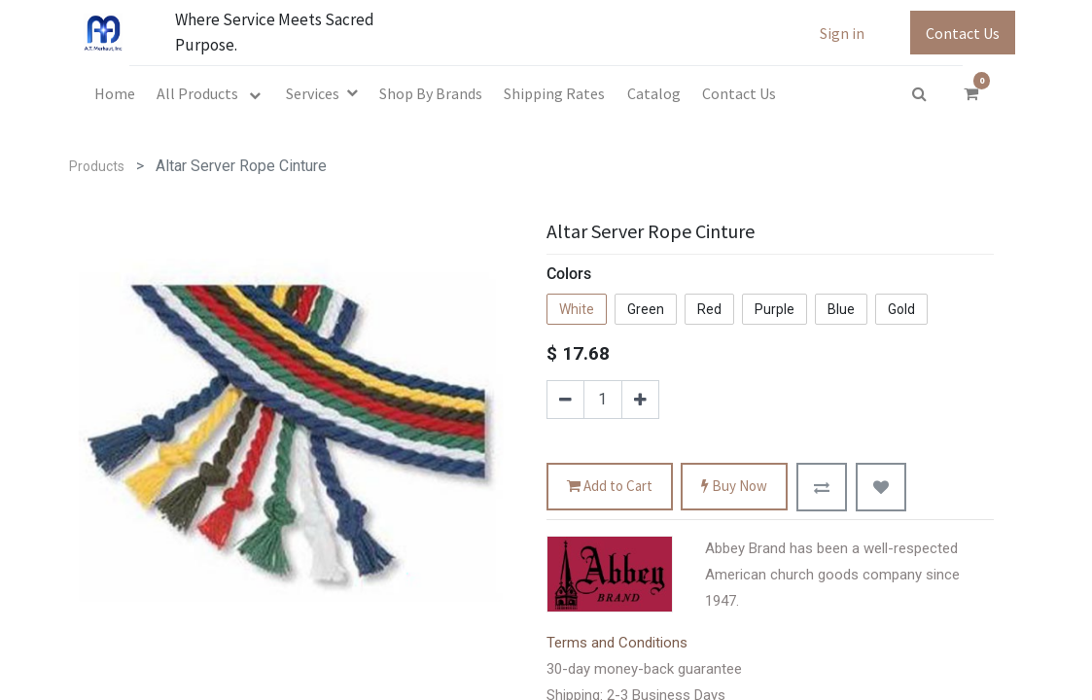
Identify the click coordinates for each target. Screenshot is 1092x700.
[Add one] (640, 399)
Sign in (842, 33)
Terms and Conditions (616, 642)
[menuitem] (115, 93)
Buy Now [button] (734, 486)
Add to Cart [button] (609, 486)
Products (96, 166)
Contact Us (963, 33)
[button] (821, 487)
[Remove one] (565, 399)
